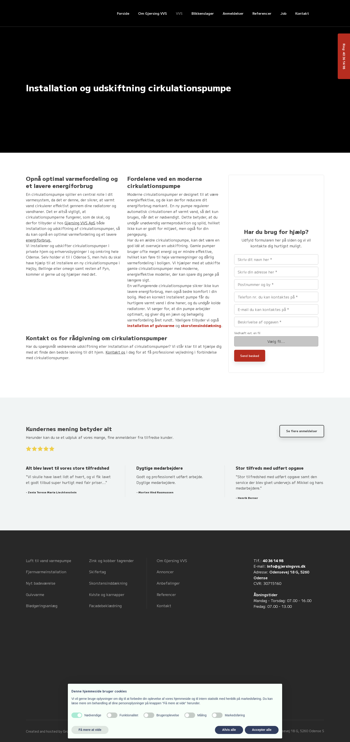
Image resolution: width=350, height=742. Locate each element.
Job (283, 13)
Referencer (261, 13)
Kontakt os (115, 352)
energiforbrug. (38, 240)
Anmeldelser (233, 13)
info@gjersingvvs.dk (286, 566)
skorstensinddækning (201, 325)
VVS (179, 13)
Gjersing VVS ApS (80, 222)
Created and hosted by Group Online (54, 731)
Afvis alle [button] (229, 730)
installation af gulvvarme (150, 325)
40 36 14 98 (273, 560)
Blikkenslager (203, 13)
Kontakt (302, 13)
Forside (123, 13)
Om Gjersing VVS (152, 13)
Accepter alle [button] (261, 730)
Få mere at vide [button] (90, 730)
